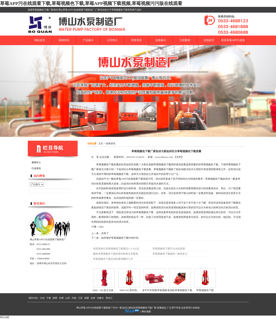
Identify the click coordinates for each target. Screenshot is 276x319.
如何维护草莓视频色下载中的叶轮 (120, 237)
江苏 (80, 298)
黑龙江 (109, 298)
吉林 (93, 298)
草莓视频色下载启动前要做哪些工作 (113, 258)
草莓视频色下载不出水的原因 (169, 248)
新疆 (86, 298)
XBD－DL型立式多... (103, 290)
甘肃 (61, 298)
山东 (67, 298)
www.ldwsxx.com (164, 157)
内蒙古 (100, 298)
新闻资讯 (110, 143)
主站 (42, 298)
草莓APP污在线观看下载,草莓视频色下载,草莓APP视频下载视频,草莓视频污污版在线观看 (91, 3)
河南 (74, 298)
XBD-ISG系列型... (129, 290)
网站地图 (146, 311)
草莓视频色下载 (205, 290)
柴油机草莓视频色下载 (179, 290)
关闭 (178, 157)
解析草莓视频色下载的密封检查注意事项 (115, 253)
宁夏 (48, 298)
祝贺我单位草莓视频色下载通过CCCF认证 (116, 248)
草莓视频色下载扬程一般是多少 (170, 253)
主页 (100, 143)
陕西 (55, 298)
